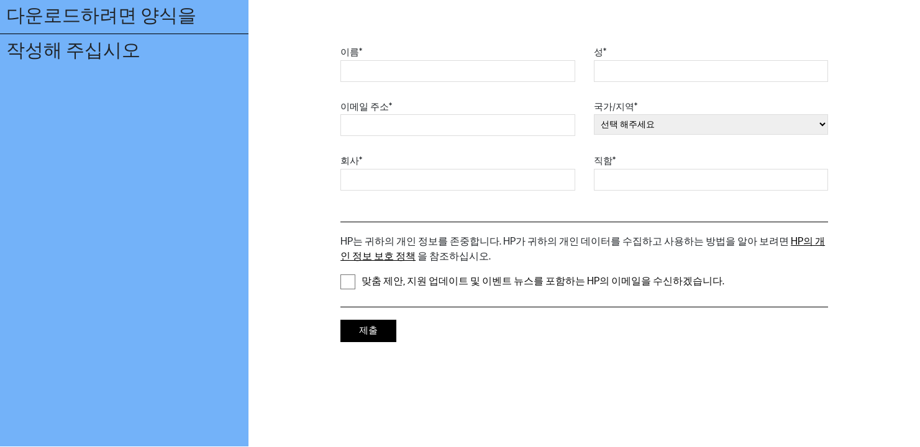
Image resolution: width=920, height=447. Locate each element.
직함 (605, 161)
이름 (351, 52)
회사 (351, 161)
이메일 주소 (366, 107)
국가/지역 (615, 107)
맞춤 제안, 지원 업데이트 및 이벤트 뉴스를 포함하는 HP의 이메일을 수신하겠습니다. (532, 281)
